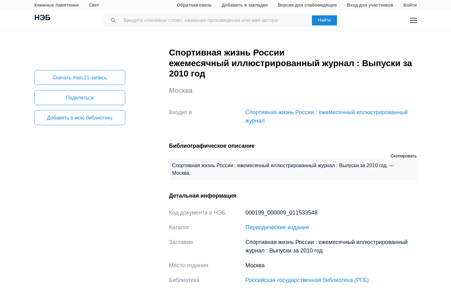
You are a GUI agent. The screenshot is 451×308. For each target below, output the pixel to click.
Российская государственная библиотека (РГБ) (307, 280)
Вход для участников (370, 5)
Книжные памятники (56, 5)
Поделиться (79, 97)
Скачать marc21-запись (80, 77)
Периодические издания (277, 227)
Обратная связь (194, 5)
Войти (410, 5)
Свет (94, 5)
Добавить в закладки (245, 5)
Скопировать (404, 155)
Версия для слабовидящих (307, 5)
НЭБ (42, 18)
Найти (324, 20)
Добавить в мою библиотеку (79, 117)
